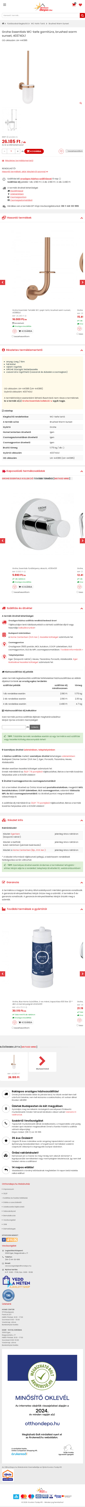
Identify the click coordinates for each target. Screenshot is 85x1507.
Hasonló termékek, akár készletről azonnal (25, 171)
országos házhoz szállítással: (36, 178)
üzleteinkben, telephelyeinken (39, 749)
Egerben (15, 833)
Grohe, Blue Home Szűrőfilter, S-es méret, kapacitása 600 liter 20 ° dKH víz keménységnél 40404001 (42, 1002)
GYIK (4, 1224)
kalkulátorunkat (26, 627)
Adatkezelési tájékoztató (13, 1207)
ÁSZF (4, 1193)
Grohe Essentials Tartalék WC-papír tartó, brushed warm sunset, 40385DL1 (41, 311)
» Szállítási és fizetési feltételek (15, 1198)
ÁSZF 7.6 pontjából (33, 771)
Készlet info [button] (12, 820)
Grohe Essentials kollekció (37, 400)
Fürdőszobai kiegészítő (17, 23)
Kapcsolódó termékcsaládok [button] (23, 471)
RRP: (4, 137)
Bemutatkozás (9, 1215)
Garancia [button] (10, 882)
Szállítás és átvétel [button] (17, 608)
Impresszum (8, 1189)
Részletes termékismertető (19, 160)
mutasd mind (61, 478)
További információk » (71, 649)
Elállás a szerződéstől (11, 1202)
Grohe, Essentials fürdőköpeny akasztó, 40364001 (34, 568)
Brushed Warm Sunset (59, 23)
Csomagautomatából (21, 200)
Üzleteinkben (17, 194)
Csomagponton (18, 197)
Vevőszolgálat (8, 1220)
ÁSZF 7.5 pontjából (40, 802)
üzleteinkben (68, 756)
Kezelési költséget (49, 637)
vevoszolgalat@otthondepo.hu (18, 1266)
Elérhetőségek (9, 1229)
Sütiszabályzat (9, 1211)
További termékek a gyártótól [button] (24, 909)
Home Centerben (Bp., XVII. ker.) (29, 850)
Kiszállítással (16, 190)
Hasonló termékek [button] (16, 217)
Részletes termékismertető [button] (22, 350)
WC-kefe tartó (38, 23)
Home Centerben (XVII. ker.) (24, 637)
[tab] (42, 217)
